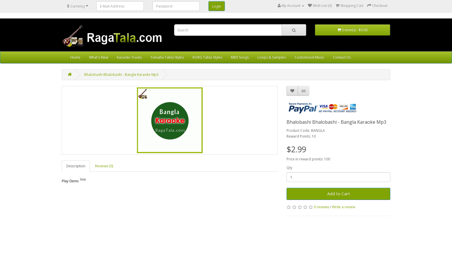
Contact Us (342, 57)
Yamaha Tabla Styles (167, 57)
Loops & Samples (271, 57)
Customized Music (309, 57)
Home (75, 57)
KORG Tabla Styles (207, 57)
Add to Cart (338, 193)
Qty (289, 167)
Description (75, 166)
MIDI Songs (240, 57)
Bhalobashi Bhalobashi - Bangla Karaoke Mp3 (121, 74)
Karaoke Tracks (129, 57)
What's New (98, 57)
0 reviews (321, 206)
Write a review (343, 206)
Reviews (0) (104, 166)
